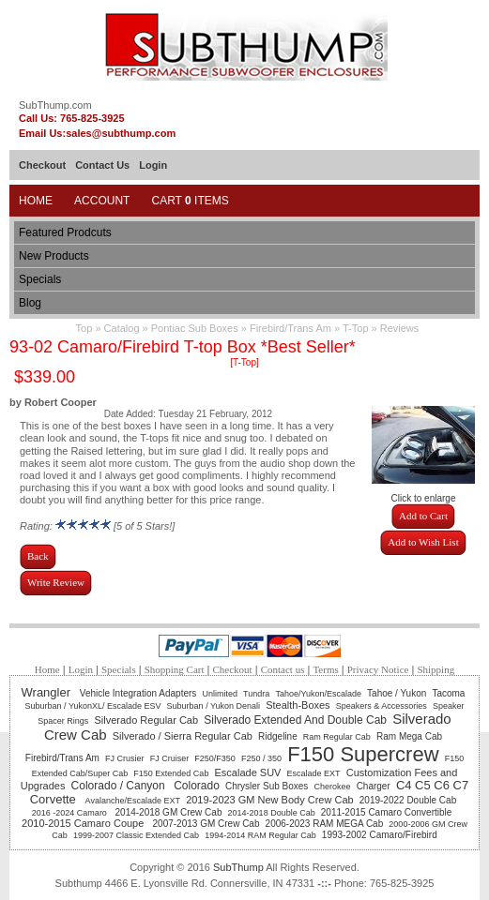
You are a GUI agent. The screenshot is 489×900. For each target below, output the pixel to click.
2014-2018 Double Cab (271, 813)
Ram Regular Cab (337, 737)
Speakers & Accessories (381, 706)
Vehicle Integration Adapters (138, 693)
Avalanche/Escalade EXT (132, 800)
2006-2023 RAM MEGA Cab (325, 823)
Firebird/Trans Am (290, 328)
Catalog (122, 328)
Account (102, 200)
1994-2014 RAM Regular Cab (260, 835)
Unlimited (219, 693)
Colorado (197, 785)
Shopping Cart (175, 669)
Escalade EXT (314, 773)
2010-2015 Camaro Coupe (84, 823)
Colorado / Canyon (119, 785)
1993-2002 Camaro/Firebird (379, 835)
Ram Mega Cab (409, 736)
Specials (40, 279)
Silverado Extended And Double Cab (295, 720)
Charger (373, 786)
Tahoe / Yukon (396, 693)
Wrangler (48, 692)
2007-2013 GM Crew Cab (206, 823)
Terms (325, 669)
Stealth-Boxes (297, 705)
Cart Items (189, 200)
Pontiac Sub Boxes (194, 328)
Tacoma (448, 693)
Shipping (435, 669)
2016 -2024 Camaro (71, 813)
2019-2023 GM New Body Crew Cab (270, 799)
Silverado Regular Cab (146, 720)
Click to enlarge (423, 494)
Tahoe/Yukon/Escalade (318, 693)
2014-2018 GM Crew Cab (168, 812)
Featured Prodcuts (65, 232)
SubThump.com (55, 105)
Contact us (283, 669)
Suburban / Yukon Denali (213, 706)
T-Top (356, 328)
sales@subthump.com (121, 133)
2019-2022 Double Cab (407, 800)
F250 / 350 (261, 758)
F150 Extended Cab (170, 773)
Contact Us (102, 165)
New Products (54, 255)
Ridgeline (278, 736)
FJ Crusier (125, 758)
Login (153, 165)
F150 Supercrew (362, 754)
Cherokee (331, 786)
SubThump (238, 867)
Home (36, 200)
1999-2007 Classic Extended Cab (136, 835)
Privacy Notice (378, 669)
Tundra (256, 693)
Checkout (42, 165)
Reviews (400, 328)
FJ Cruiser (170, 758)
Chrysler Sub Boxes (266, 786)
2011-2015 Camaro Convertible (387, 812)
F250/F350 (215, 758)
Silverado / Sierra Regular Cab (182, 736)
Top (84, 328)
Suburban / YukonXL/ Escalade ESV (93, 706)
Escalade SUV (248, 772)
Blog (30, 302)
